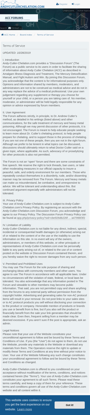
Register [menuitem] (62, 4)
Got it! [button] (70, 405)
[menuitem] (15, 28)
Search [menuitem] (3, 28)
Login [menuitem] (75, 4)
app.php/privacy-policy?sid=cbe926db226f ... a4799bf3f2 (51, 217)
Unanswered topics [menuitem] (69, 10)
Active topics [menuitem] (83, 10)
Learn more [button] (24, 409)
